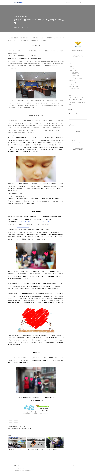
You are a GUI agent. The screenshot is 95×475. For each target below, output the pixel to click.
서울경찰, (71, 97)
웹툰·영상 (73, 82)
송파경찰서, (80, 99)
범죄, (77, 97)
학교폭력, (82, 97)
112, (76, 102)
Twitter (76, 113)
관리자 (18, 465)
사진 (72, 84)
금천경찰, (79, 102)
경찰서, (74, 97)
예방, (75, 101)
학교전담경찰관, (74, 99)
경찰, (82, 102)
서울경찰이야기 (73, 70)
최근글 (70, 109)
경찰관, (70, 104)
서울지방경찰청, (72, 102)
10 (81, 137)
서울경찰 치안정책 (75, 72)
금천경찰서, (71, 101)
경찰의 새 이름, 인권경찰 (76, 78)
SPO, (80, 97)
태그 (15, 465)
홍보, (70, 99)
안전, (83, 101)
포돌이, (80, 101)
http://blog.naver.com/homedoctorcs (23, 227)
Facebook (71, 113)
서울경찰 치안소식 (75, 75)
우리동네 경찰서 (73, 86)
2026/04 (78, 131)
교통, (85, 102)
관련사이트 (75, 465)
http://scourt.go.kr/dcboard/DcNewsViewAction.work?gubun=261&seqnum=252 (32, 221)
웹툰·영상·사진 (73, 80)
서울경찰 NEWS (73, 66)
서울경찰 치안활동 (75, 73)
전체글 (71, 64)
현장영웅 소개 (74, 77)
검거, (77, 101)
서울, (85, 101)
